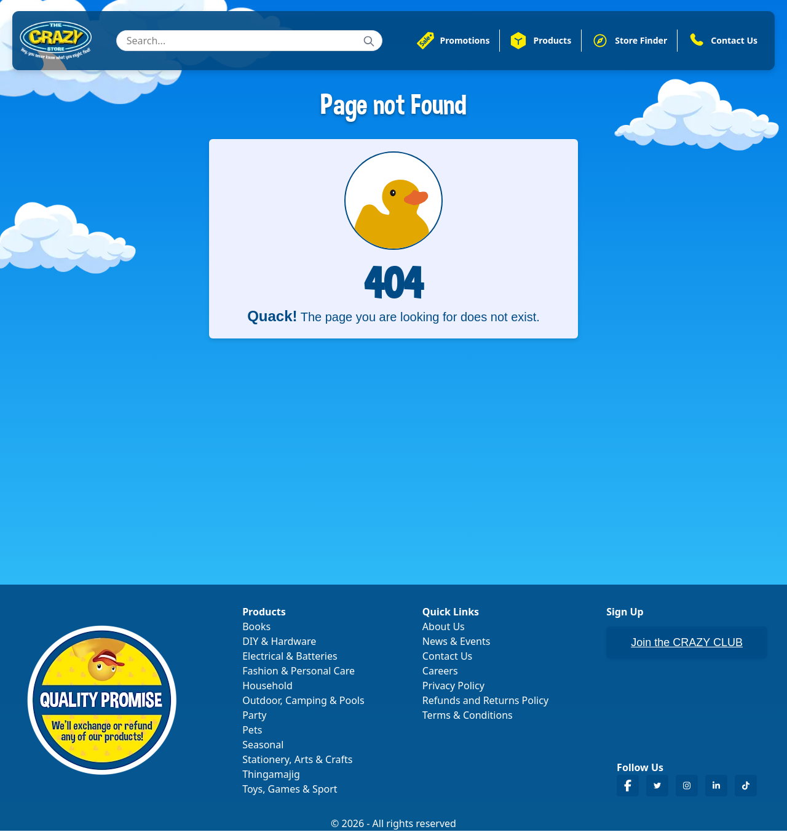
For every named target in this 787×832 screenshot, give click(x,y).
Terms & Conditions (467, 716)
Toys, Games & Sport (289, 790)
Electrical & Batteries (289, 657)
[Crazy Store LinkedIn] (716, 787)
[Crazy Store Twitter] (657, 787)
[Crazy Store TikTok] (746, 787)
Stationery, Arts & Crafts (297, 760)
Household (267, 687)
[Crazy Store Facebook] (628, 787)
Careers (440, 672)
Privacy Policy (453, 687)
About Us (443, 627)
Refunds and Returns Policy (485, 701)
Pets (252, 731)
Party (254, 716)
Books (256, 627)
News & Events (456, 642)
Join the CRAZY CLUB (687, 644)
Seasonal (262, 746)
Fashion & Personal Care (298, 672)
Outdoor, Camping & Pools (303, 701)
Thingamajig (271, 775)
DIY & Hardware (279, 642)
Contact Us (447, 657)
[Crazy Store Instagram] (687, 787)
